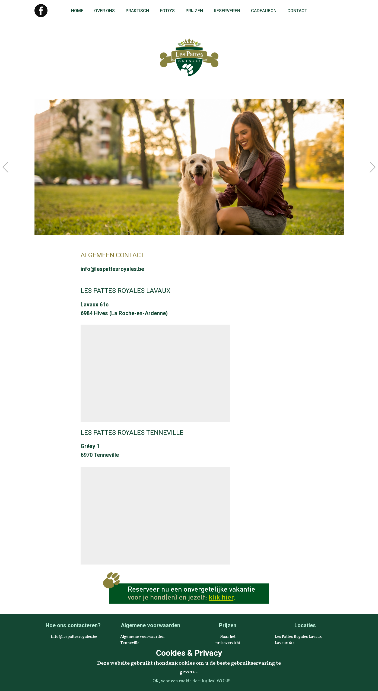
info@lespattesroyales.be (112, 269)
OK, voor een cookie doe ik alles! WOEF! (192, 681)
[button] (5, 167)
